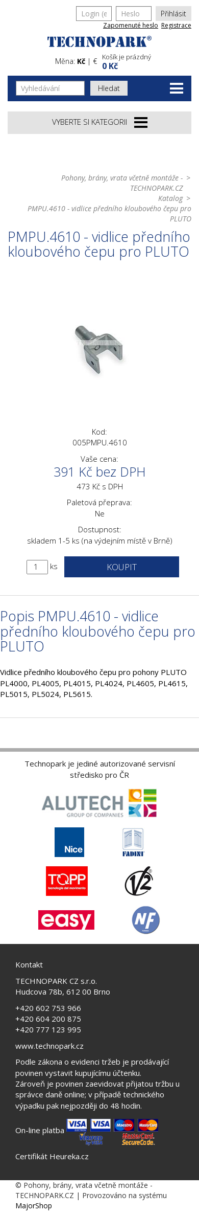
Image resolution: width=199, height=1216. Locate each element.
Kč (81, 61)
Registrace (176, 25)
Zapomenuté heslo (130, 25)
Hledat (109, 88)
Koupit (122, 567)
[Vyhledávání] (50, 88)
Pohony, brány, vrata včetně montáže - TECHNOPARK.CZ (122, 183)
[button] (145, 60)
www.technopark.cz (49, 1046)
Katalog (170, 198)
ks (54, 566)
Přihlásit (173, 13)
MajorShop (33, 1205)
